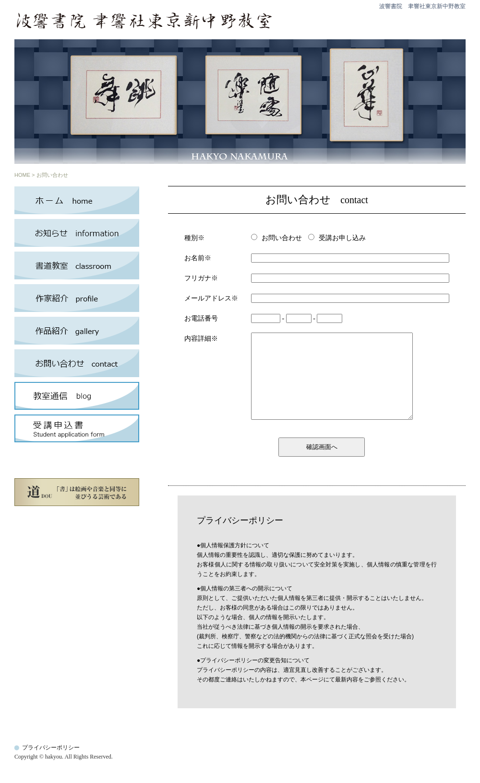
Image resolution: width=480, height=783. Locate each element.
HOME (22, 175)
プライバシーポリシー (51, 747)
